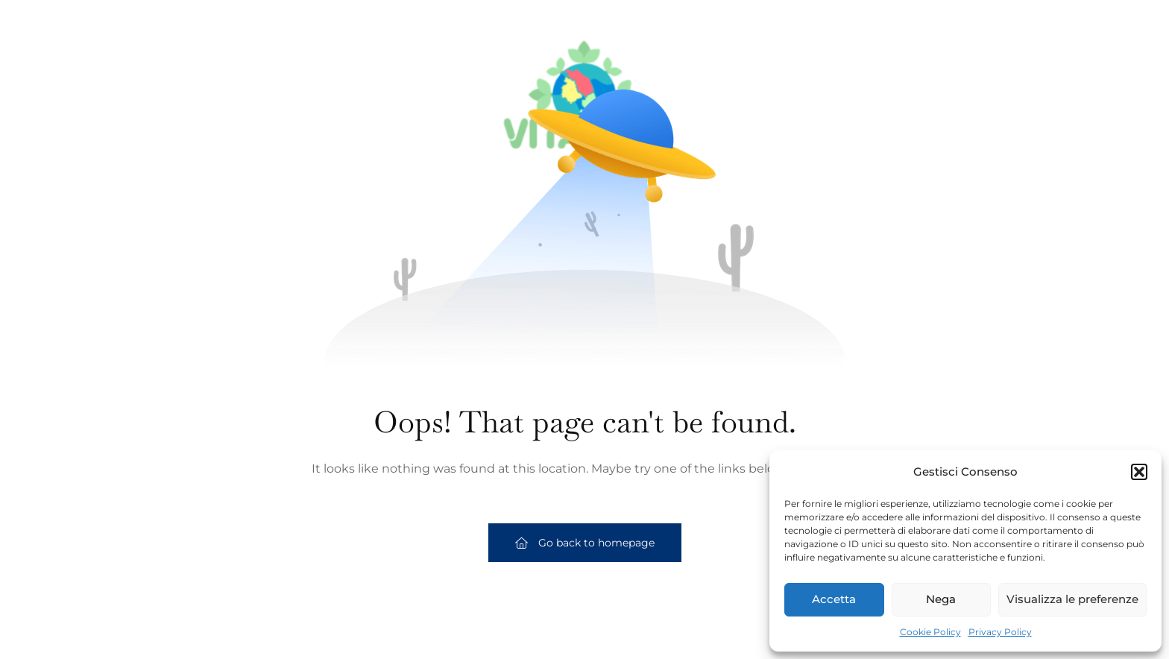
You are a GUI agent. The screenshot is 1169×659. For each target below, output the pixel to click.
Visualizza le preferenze (1072, 599)
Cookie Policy (930, 631)
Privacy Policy (1000, 631)
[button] (1139, 471)
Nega (941, 599)
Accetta (834, 599)
